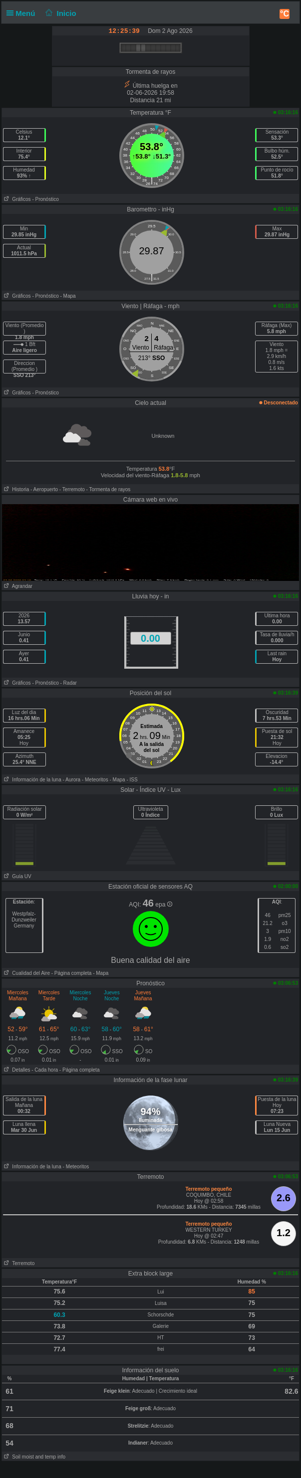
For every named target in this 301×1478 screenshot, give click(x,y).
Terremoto (18, 1263)
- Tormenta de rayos (108, 489)
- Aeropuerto (44, 489)
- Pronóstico (45, 199)
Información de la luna (31, 779)
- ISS (131, 779)
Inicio (59, 13)
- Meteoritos (95, 779)
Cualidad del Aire (26, 973)
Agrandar (17, 586)
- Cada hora (44, 1070)
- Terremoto (72, 489)
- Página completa (71, 973)
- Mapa (68, 296)
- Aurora (72, 779)
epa (163, 904)
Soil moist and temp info (33, 1457)
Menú (22, 13)
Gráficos (16, 199)
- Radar (68, 683)
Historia (15, 489)
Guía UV (16, 876)
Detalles (16, 1070)
